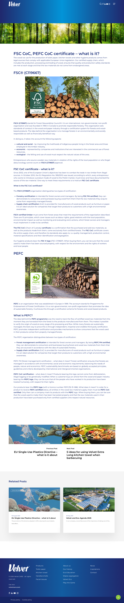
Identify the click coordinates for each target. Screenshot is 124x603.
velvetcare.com (14, 587)
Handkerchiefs (42, 576)
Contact (93, 572)
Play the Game (69, 583)
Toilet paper (41, 569)
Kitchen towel (41, 572)
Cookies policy (27, 600)
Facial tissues (41, 579)
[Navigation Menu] (114, 4)
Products (39, 566)
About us (67, 566)
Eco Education (69, 572)
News (92, 566)
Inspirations (95, 569)
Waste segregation (71, 576)
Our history (67, 569)
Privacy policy (15, 600)
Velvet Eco (67, 579)
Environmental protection (25, 490)
